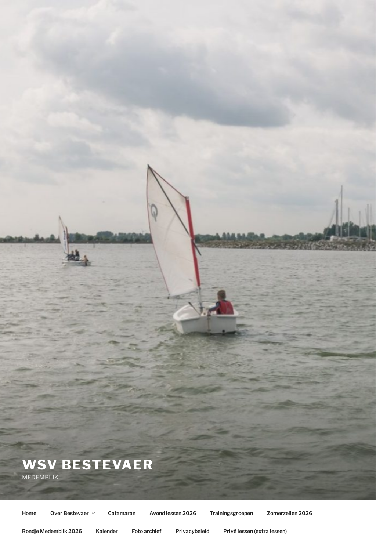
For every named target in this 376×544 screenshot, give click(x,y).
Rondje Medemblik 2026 (52, 531)
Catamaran (121, 513)
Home (29, 513)
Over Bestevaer (73, 513)
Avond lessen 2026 (172, 513)
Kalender (107, 531)
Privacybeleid (192, 531)
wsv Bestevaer (87, 465)
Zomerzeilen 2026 (289, 513)
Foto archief (147, 531)
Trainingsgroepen (231, 513)
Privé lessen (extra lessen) (255, 531)
